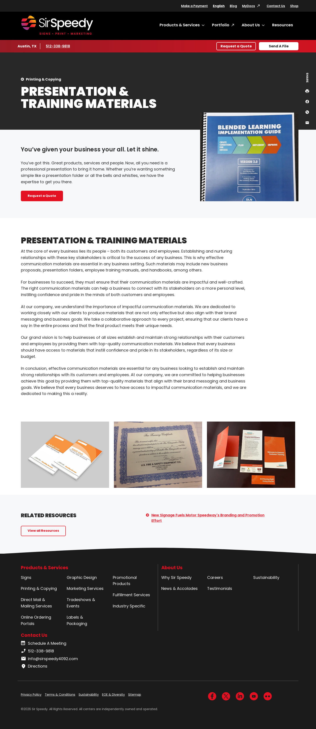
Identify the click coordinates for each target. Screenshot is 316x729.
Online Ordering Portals (36, 620)
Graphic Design (82, 577)
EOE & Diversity (113, 694)
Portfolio (220, 25)
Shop (294, 6)
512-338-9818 (59, 46)
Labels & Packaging (77, 620)
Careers (215, 577)
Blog (233, 6)
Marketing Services (85, 588)
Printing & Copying (43, 79)
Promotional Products (125, 581)
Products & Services (180, 25)
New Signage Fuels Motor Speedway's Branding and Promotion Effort (207, 518)
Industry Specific (129, 606)
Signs (26, 577)
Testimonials (219, 588)
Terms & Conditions (60, 694)
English (219, 6)
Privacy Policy (31, 694)
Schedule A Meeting (43, 643)
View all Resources (43, 530)
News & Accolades (179, 588)
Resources (282, 25)
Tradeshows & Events (81, 603)
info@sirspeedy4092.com (49, 659)
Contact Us (276, 6)
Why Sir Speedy (176, 577)
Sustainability (266, 577)
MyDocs (248, 6)
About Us (251, 25)
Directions (34, 666)
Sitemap (134, 694)
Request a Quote (236, 46)
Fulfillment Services (131, 595)
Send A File (279, 46)
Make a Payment (194, 6)
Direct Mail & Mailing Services (36, 603)
